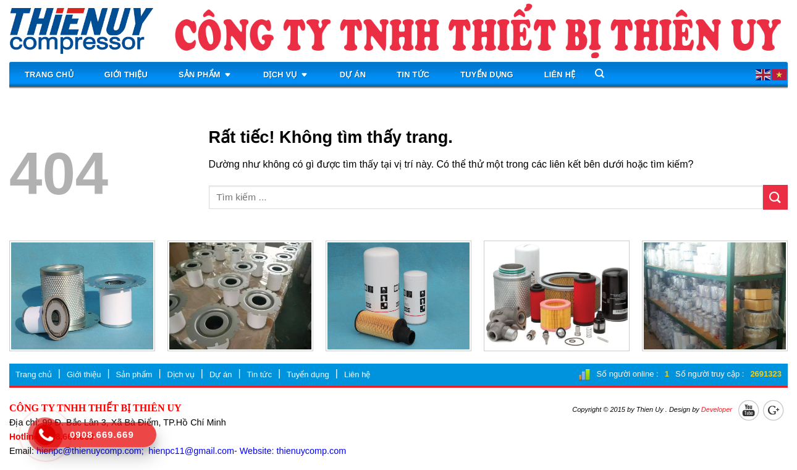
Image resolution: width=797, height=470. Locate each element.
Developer (716, 409)
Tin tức (413, 74)
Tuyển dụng (486, 74)
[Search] (600, 73)
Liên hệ (560, 74)
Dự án (353, 74)
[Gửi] (775, 197)
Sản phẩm (205, 75)
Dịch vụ (286, 75)
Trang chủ (49, 74)
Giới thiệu (126, 74)
